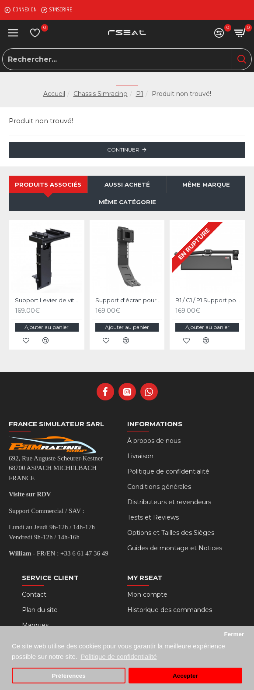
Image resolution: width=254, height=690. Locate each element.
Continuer (123, 149)
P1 (139, 94)
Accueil (54, 94)
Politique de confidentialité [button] (118, 656)
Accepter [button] (185, 675)
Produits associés (48, 184)
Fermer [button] (234, 634)
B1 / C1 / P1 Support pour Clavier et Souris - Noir (209, 300)
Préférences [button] (68, 675)
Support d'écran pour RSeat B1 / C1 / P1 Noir (129, 300)
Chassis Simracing (100, 94)
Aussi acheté (127, 184)
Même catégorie (127, 201)
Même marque (206, 184)
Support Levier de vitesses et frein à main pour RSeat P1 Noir (48, 300)
